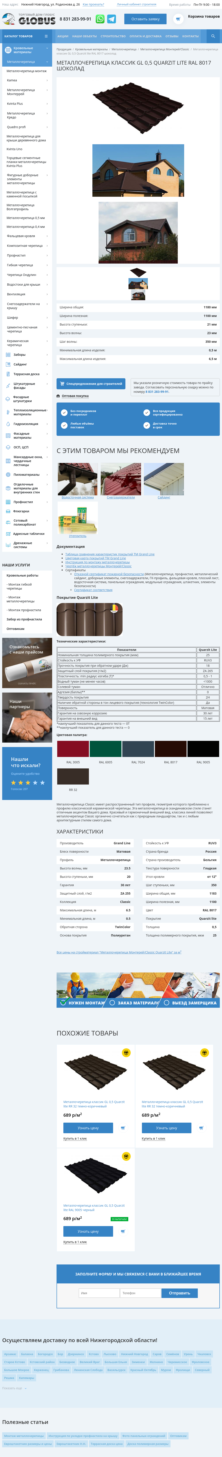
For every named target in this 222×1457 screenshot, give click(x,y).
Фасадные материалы (22, 451)
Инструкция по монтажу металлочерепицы (97, 537)
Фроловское (200, 1239)
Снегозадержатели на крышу (23, 321)
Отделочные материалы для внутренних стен (27, 504)
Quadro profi (16, 142)
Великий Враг (90, 1239)
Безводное (67, 1239)
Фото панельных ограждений (143, 1313)
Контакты (12, 52)
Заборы (20, 370)
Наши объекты (85, 38)
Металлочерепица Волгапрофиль (20, 222)
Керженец (41, 1247)
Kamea (12, 96)
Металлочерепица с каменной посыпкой (22, 210)
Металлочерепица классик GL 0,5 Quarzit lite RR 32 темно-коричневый (83, 1081)
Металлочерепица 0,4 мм (26, 242)
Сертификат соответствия (93, 565)
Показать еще (12, 1265)
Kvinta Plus (15, 119)
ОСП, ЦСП (21, 463)
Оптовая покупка (75, 410)
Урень (188, 1231)
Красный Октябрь (143, 1247)
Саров (157, 1231)
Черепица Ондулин (21, 290)
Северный (202, 1247)
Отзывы (173, 38)
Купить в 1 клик (75, 1118)
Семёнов (172, 1231)
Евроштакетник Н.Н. (71, 1320)
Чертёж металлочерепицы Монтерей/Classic (98, 541)
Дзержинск (76, 1231)
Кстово (94, 1231)
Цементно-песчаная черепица (22, 345)
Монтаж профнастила (24, 626)
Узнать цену (76, 1107)
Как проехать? (93, 4)
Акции (63, 38)
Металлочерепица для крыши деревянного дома (26, 154)
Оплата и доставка (147, 38)
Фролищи (183, 1247)
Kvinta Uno (14, 164)
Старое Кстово (14, 1239)
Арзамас (10, 1231)
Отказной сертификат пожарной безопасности (109, 549)
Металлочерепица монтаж (27, 86)
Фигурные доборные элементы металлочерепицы (22, 194)
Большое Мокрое (16, 1247)
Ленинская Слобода (88, 1247)
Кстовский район (42, 1239)
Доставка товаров (95, 1376)
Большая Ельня (116, 1239)
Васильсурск (116, 1247)
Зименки (138, 1239)
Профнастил (16, 271)
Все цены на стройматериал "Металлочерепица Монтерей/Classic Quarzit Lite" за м (120, 927)
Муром (166, 1247)
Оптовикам (15, 644)
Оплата (87, 1391)
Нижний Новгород (134, 1231)
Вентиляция (16, 309)
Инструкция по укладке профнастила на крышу (83, 1313)
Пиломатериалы (26, 490)
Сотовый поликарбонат (25, 538)
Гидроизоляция (26, 439)
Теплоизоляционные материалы (30, 427)
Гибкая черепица (20, 280)
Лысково (110, 1231)
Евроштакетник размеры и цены (28, 1320)
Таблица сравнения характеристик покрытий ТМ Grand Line (110, 529)
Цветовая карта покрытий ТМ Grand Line (95, 533)
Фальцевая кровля (21, 251)
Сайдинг (20, 380)
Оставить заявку (146, 20)
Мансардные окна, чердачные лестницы (28, 476)
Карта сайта (11, 1399)
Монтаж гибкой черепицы (19, 602)
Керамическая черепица (18, 358)
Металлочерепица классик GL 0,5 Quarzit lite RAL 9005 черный (192, 1081)
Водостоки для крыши (23, 300)
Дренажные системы (23, 560)
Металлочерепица (21, 77)
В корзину (99, 1107)
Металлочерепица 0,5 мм (26, 233)
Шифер (12, 333)
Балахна (27, 1231)
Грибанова (61, 1247)
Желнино (156, 1239)
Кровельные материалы (23, 65)
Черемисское (177, 1239)
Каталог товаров (18, 38)
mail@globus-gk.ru (149, 1405)
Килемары (26, 1255)
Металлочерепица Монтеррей (21, 107)
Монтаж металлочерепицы (21, 615)
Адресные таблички (28, 549)
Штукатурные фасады (24, 401)
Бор (60, 1231)
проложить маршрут (147, 1388)
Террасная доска (27, 389)
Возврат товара (93, 1398)
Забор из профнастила (24, 635)
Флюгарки (21, 526)
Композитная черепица (25, 261)
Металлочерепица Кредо (21, 131)
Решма (9, 1255)
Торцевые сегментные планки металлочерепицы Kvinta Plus (26, 177)
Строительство (114, 38)
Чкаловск (204, 1231)
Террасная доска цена (107, 1320)
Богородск (45, 1231)
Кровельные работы (22, 591)
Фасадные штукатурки (22, 414)
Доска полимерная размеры (147, 1320)
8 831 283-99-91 (75, 20)
